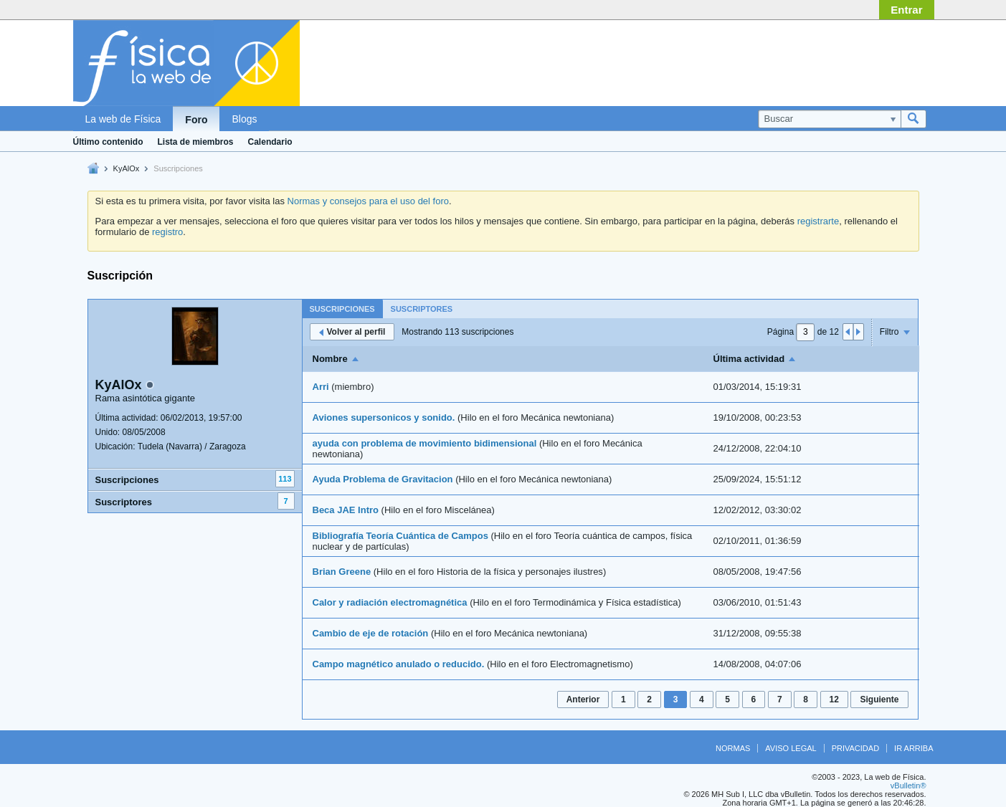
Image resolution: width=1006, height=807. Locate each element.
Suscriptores (123, 502)
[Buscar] (829, 119)
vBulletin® (908, 785)
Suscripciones (127, 479)
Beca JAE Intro (346, 510)
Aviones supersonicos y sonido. (384, 417)
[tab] (342, 308)
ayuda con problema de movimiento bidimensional (425, 443)
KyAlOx (126, 168)
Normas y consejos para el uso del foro (368, 201)
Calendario (270, 142)
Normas (733, 748)
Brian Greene (342, 571)
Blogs (244, 119)
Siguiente (879, 699)
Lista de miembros (196, 142)
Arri (321, 386)
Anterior (583, 699)
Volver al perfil (352, 332)
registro (167, 231)
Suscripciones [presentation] (342, 309)
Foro (196, 119)
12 (834, 699)
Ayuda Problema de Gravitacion (383, 479)
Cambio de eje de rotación (371, 633)
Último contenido (108, 142)
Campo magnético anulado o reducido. (399, 664)
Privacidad (855, 748)
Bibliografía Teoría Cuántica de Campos (400, 535)
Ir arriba (913, 748)
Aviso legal (790, 748)
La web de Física (123, 119)
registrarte (818, 221)
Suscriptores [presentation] (422, 309)
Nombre (330, 358)
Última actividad (749, 358)
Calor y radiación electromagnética (390, 602)
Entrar (906, 10)
